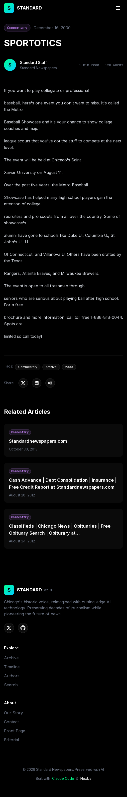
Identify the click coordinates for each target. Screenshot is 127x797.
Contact (11, 721)
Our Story (13, 712)
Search (11, 684)
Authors (11, 675)
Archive (11, 657)
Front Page (14, 730)
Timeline (12, 666)
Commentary (17, 27)
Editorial (11, 739)
